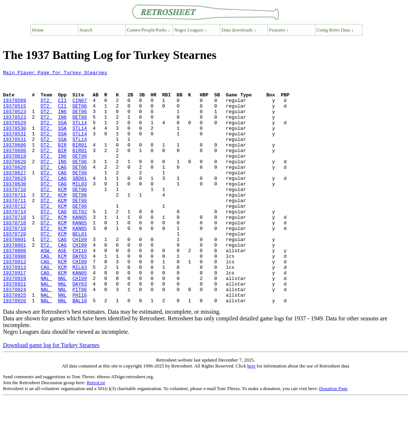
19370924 (14, 333)
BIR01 (79, 160)
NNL (62, 320)
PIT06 (79, 333)
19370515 (14, 113)
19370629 (14, 200)
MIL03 (79, 207)
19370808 (14, 287)
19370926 (14, 347)
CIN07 (79, 106)
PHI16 (79, 340)
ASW (46, 287)
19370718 (14, 247)
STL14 (79, 133)
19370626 (14, 187)
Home (38, 30)
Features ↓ (279, 30)
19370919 (14, 320)
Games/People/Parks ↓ (148, 30)
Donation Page (333, 435)
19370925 (14, 340)
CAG (62, 187)
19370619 (14, 173)
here (251, 412)
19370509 (14, 106)
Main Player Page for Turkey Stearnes (55, 73)
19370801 (14, 273)
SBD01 (79, 200)
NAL (46, 320)
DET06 (79, 113)
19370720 (14, 267)
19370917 (14, 313)
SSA (62, 133)
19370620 (14, 180)
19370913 (14, 307)
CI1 (62, 106)
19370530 (14, 140)
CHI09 (79, 273)
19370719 (14, 260)
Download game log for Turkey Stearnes (51, 392)
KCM (62, 213)
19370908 (14, 293)
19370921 (14, 327)
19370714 (14, 240)
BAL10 (79, 347)
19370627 (14, 193)
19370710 (14, 213)
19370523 (14, 120)
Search (85, 30)
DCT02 (79, 240)
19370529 (14, 133)
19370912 (14, 300)
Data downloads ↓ (238, 30)
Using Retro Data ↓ (335, 30)
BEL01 (79, 267)
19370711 (14, 220)
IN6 (62, 120)
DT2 (46, 106)
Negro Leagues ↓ (190, 30)
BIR (62, 160)
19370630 (14, 207)
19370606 (14, 160)
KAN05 (79, 247)
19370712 (14, 233)
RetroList (96, 429)
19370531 (14, 147)
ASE (62, 287)
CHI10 (79, 287)
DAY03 (79, 293)
